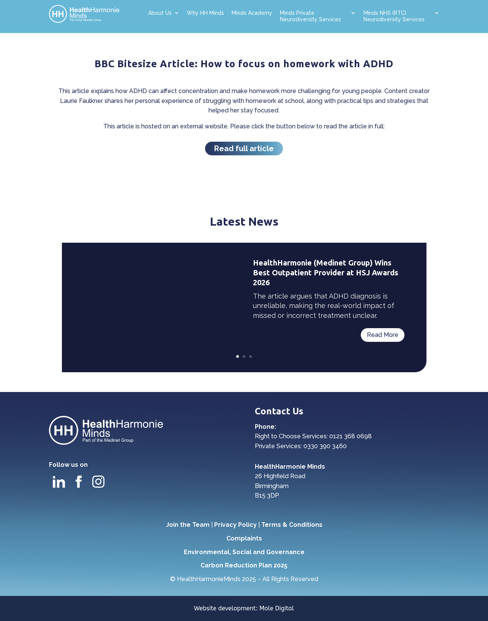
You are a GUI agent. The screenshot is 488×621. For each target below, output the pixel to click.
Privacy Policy (235, 524)
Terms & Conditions (291, 524)
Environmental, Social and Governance (244, 552)
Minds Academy (252, 13)
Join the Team (188, 524)
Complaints (244, 538)
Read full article (244, 148)
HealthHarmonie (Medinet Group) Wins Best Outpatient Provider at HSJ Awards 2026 (325, 272)
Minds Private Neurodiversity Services (310, 16)
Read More (382, 334)
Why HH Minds (205, 13)
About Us (160, 13)
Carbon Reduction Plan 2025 (244, 565)
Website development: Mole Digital (244, 608)
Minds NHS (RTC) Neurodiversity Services (394, 16)
